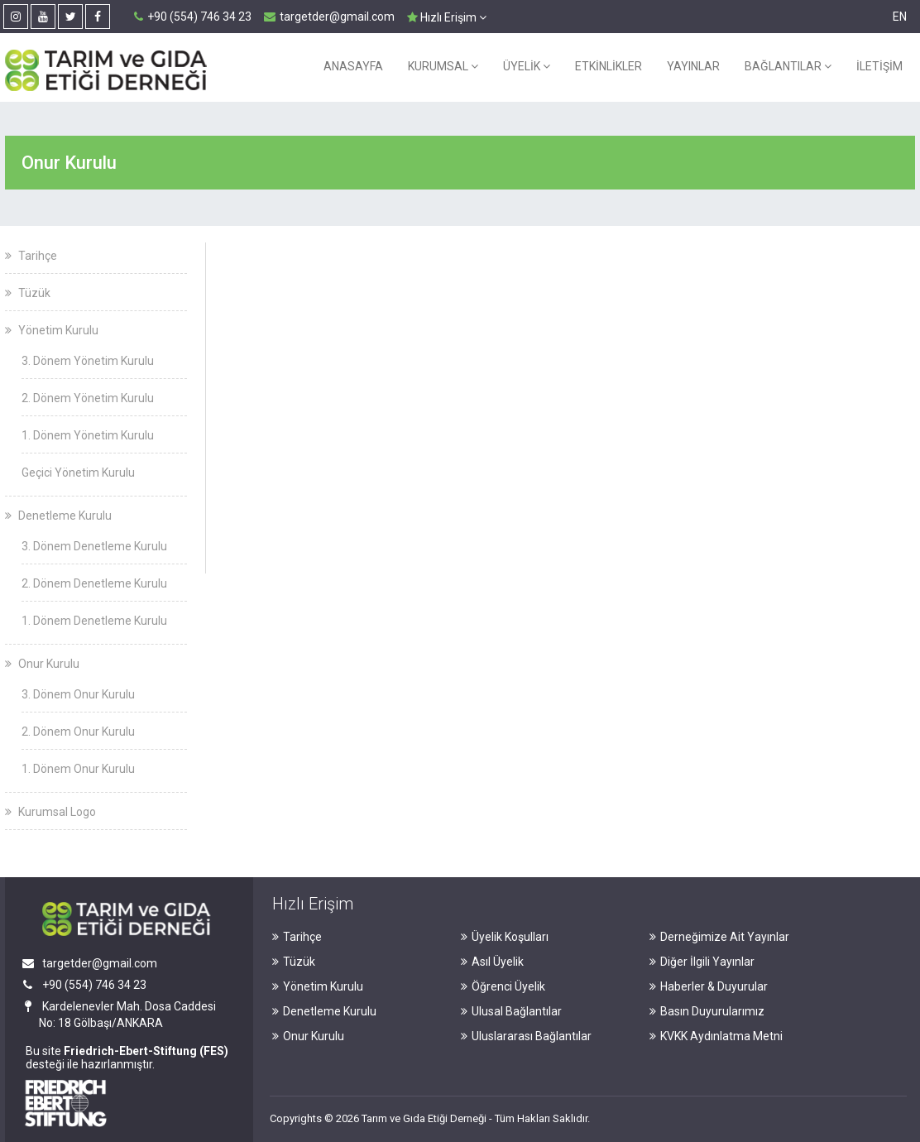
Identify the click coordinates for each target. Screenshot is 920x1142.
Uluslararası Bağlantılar (526, 1036)
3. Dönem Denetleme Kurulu (94, 546)
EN (900, 16)
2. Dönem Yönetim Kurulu (88, 398)
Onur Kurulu (42, 663)
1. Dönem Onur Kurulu (78, 768)
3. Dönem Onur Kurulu (78, 694)
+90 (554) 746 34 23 (193, 16)
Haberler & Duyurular (708, 986)
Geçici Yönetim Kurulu (78, 472)
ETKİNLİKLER (608, 66)
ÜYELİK (526, 66)
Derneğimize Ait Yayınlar (719, 936)
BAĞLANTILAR (788, 66)
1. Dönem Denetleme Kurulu (94, 620)
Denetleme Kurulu (58, 515)
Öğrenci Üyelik (503, 986)
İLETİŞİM (879, 66)
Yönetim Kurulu (51, 330)
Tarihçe (31, 255)
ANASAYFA (353, 66)
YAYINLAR (693, 66)
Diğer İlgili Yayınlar (702, 961)
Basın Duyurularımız (706, 1011)
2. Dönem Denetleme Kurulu (94, 583)
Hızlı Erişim (446, 17)
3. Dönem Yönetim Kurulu (88, 360)
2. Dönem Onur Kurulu (78, 731)
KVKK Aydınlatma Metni (716, 1036)
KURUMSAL (443, 66)
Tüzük (27, 293)
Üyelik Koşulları (505, 936)
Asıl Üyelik (492, 961)
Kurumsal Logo (50, 811)
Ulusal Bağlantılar (511, 1011)
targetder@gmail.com (329, 16)
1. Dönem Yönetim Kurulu (88, 435)
